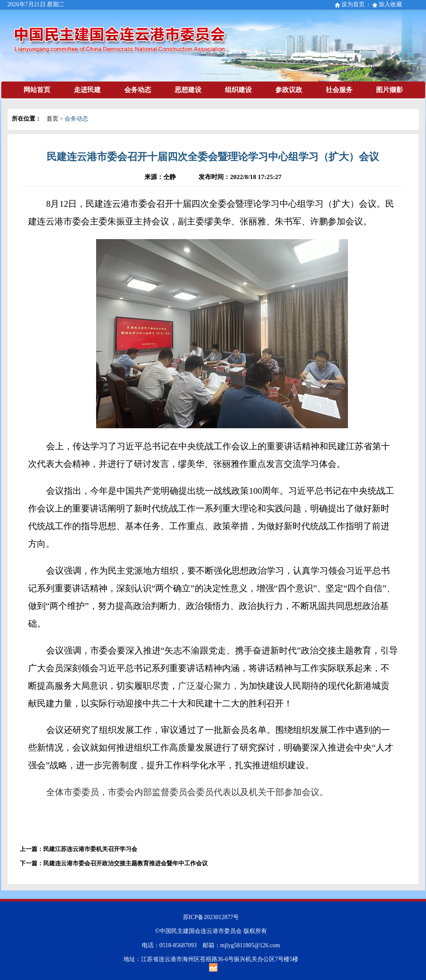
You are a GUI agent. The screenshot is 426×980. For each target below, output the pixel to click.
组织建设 (238, 89)
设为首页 (353, 4)
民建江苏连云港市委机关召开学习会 (90, 849)
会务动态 (137, 89)
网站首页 (37, 89)
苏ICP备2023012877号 (211, 917)
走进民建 (87, 89)
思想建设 (188, 89)
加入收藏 (390, 4)
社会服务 (339, 89)
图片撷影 (389, 89)
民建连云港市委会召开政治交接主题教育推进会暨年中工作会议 (125, 863)
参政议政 (288, 89)
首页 (52, 119)
